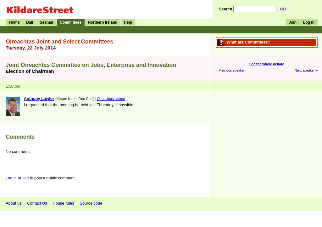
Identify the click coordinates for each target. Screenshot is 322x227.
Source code (91, 203)
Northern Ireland (102, 22)
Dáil (29, 22)
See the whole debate (266, 64)
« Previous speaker (230, 70)
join (25, 178)
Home (14, 22)
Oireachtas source (111, 99)
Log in (308, 22)
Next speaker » (306, 70)
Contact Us (37, 203)
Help (128, 22)
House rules (63, 203)
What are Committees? (248, 42)
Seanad (46, 22)
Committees (70, 22)
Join (293, 22)
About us (14, 203)
